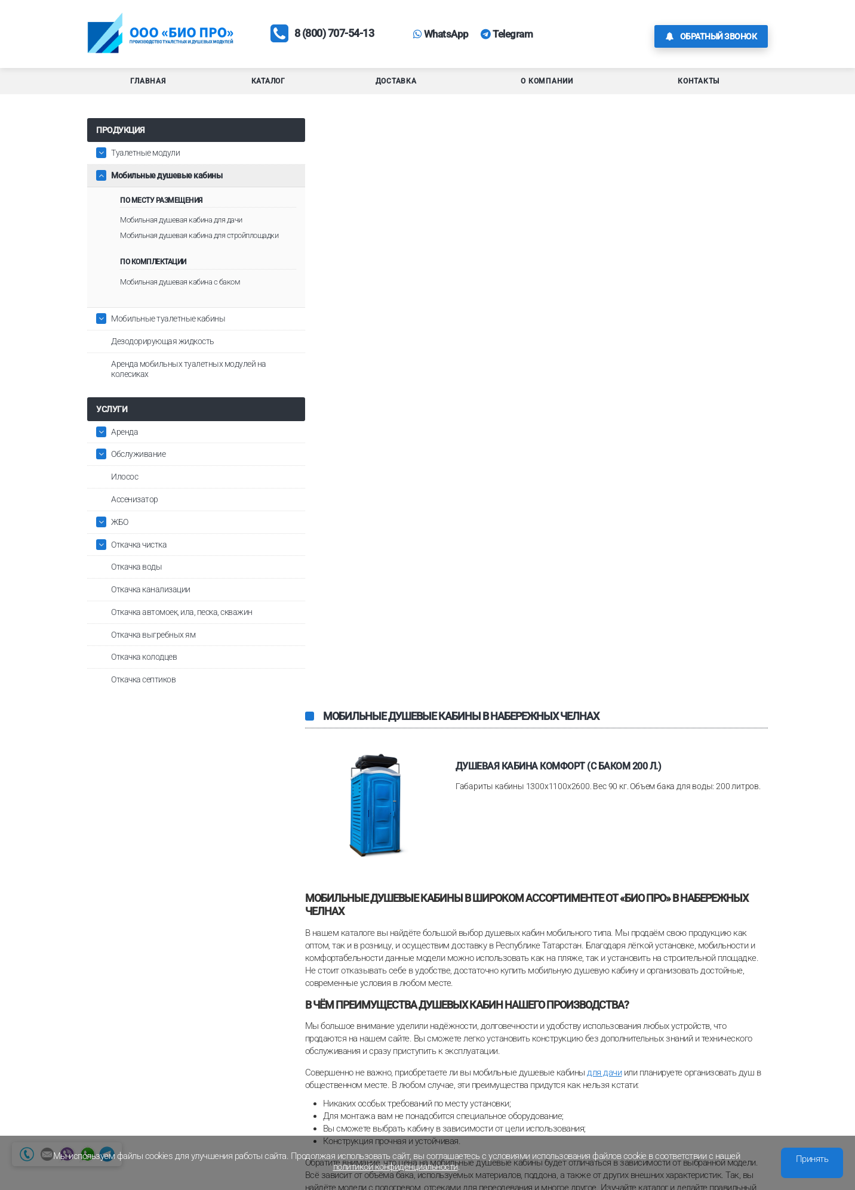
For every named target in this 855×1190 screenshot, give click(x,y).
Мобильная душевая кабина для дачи (181, 224)
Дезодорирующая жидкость (162, 355)
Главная (147, 86)
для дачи (604, 492)
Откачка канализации (150, 603)
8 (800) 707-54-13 (339, 36)
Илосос (124, 491)
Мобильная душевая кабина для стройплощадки (172, 245)
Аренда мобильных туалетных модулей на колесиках (188, 383)
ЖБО (119, 536)
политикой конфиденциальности (395, 1166)
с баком (388, 675)
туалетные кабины (419, 859)
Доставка (396, 86)
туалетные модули (340, 859)
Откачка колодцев (144, 671)
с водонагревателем (575, 743)
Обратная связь (708, 1109)
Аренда (124, 445)
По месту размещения (161, 205)
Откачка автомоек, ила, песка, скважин (182, 626)
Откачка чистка (139, 558)
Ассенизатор (134, 513)
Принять (812, 1159)
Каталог (268, 86)
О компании (547, 86)
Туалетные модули (145, 157)
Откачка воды (136, 581)
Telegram (529, 36)
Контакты (698, 86)
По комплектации (153, 276)
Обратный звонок (711, 36)
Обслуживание (138, 468)
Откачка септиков (143, 693)
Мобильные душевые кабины (166, 180)
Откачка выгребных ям (153, 649)
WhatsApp (459, 36)
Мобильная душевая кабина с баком (180, 296)
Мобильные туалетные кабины (168, 333)
